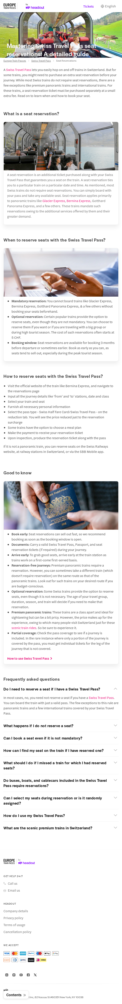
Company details (15, 911)
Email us (14, 890)
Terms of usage (14, 925)
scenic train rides (24, 627)
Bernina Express (78, 200)
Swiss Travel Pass (41, 60)
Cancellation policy (17, 932)
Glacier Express (53, 200)
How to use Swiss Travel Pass (29, 658)
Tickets (88, 6)
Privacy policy (13, 918)
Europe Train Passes (14, 60)
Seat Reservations (66, 60)
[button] (61, 689)
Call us (12, 883)
